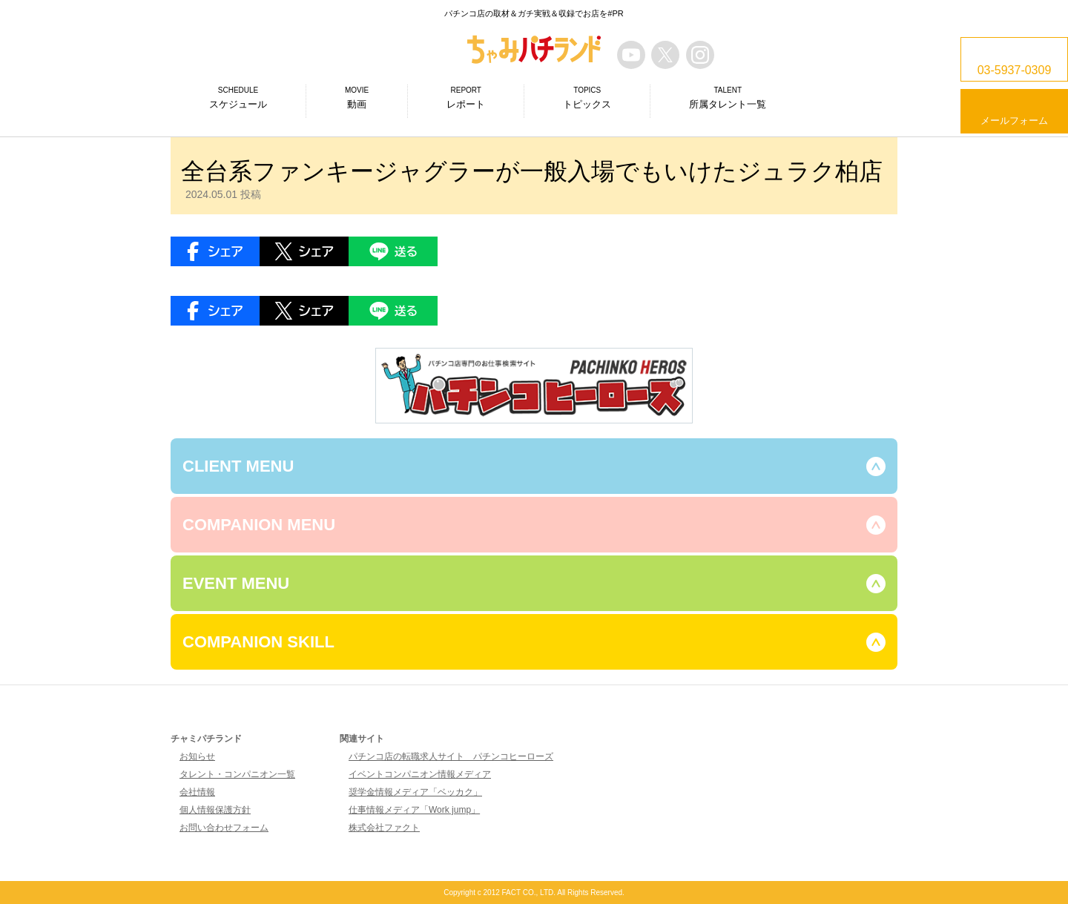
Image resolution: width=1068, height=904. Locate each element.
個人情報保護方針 (215, 810)
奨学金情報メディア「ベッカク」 (415, 792)
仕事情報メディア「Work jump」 (414, 810)
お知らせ (197, 756)
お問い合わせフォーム (223, 827)
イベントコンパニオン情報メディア (420, 774)
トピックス (587, 97)
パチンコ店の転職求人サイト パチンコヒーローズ (451, 756)
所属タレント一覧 (727, 97)
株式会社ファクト (384, 827)
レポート (465, 97)
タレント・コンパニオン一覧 (237, 774)
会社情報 (197, 792)
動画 (357, 97)
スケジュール (238, 97)
